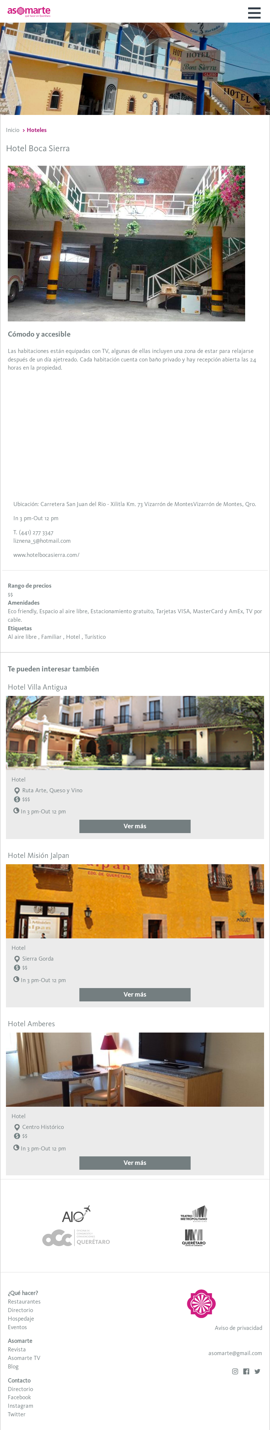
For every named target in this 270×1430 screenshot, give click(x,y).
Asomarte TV (24, 1357)
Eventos (17, 1327)
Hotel (73, 636)
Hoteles (37, 129)
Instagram (20, 1405)
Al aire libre (22, 636)
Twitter (17, 1414)
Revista (17, 1349)
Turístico (95, 636)
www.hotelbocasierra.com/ (46, 554)
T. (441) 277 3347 (33, 532)
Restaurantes (24, 1301)
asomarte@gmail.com (235, 1353)
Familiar (51, 636)
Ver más (135, 826)
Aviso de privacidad (238, 1327)
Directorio (20, 1310)
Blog (13, 1366)
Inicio (12, 129)
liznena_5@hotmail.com (42, 540)
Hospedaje (21, 1318)
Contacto (19, 1380)
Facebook (19, 1397)
